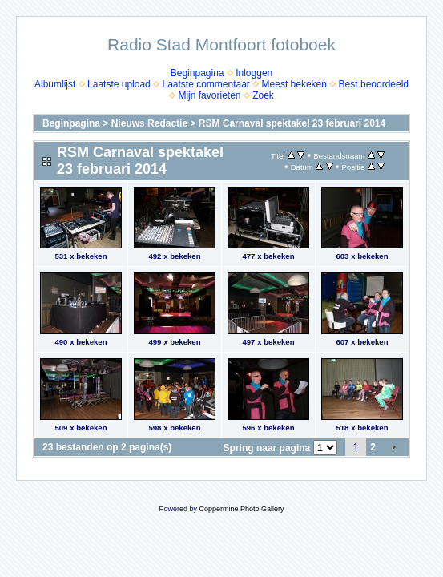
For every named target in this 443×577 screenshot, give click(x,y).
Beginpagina (197, 73)
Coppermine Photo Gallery (241, 509)
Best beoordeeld (374, 84)
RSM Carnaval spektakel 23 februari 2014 (292, 123)
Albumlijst (54, 84)
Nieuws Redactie (149, 123)
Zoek (263, 95)
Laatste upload (119, 84)
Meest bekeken (294, 84)
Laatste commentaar (205, 84)
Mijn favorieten (209, 95)
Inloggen (254, 73)
